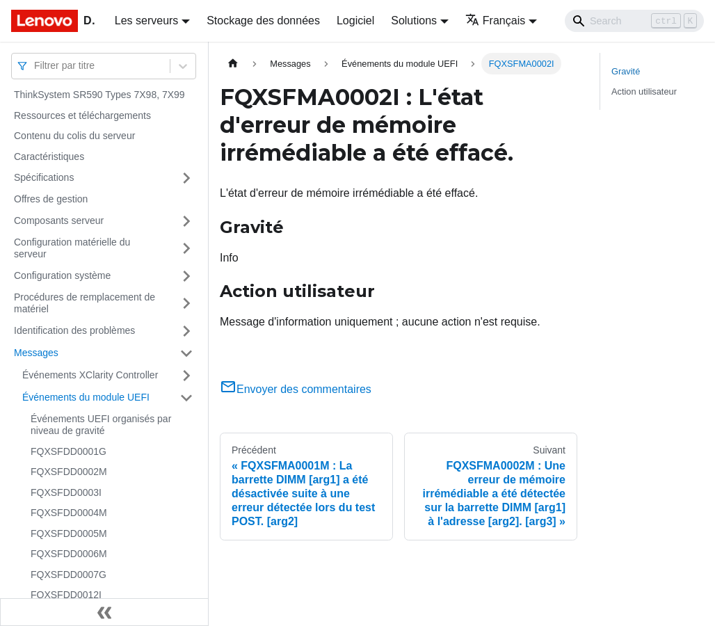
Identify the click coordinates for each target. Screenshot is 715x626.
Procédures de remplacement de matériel (84, 303)
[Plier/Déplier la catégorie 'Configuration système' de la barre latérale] (186, 276)
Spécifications (44, 177)
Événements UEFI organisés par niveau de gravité (101, 425)
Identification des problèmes (74, 330)
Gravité (625, 71)
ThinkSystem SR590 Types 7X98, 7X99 (99, 94)
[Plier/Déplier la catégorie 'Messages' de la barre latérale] (186, 353)
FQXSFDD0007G (68, 574)
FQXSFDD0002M (69, 471)
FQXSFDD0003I (66, 492)
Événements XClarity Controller (90, 374)
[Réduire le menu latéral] (104, 612)
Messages (36, 352)
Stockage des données (263, 20)
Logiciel (355, 20)
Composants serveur (59, 220)
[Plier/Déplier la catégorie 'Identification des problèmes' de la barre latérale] (186, 331)
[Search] (634, 21)
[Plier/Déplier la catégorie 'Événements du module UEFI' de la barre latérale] (186, 398)
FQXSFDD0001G (68, 451)
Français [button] (495, 20)
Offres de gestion (51, 198)
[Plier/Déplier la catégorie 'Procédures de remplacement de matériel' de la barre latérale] (186, 303)
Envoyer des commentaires (295, 389)
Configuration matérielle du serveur (72, 248)
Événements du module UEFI (86, 397)
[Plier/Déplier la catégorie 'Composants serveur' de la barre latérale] (186, 221)
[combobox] (35, 66)
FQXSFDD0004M (69, 512)
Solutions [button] (414, 20)
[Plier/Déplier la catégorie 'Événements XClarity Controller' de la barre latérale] (186, 375)
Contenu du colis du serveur (74, 135)
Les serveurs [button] (147, 20)
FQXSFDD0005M (69, 533)
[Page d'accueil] (233, 63)
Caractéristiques (49, 156)
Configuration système (62, 275)
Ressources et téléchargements (82, 115)
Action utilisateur (644, 91)
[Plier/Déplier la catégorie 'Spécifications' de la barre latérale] (186, 178)
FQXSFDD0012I (66, 594)
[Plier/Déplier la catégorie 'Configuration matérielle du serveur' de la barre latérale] (186, 248)
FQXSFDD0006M (69, 553)
